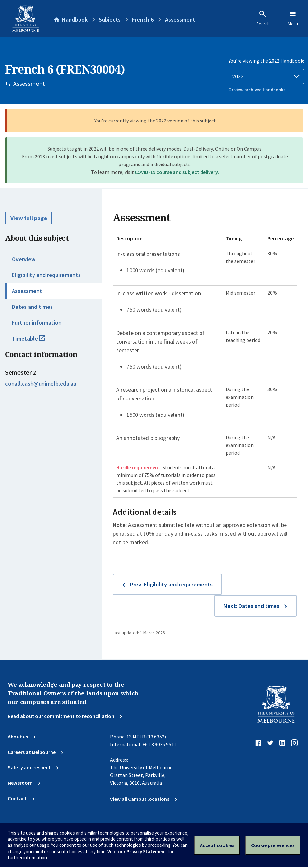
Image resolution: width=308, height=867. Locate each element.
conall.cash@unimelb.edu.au (40, 384)
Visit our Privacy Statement (136, 851)
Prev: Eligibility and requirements (171, 584)
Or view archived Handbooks (257, 90)
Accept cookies (217, 845)
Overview (23, 259)
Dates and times (32, 306)
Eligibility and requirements (46, 275)
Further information (36, 322)
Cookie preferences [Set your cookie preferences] (272, 845)
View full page (28, 218)
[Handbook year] (266, 76)
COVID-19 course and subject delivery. (177, 172)
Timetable (35, 341)
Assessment (27, 291)
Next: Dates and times (251, 606)
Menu (293, 18)
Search (263, 18)
